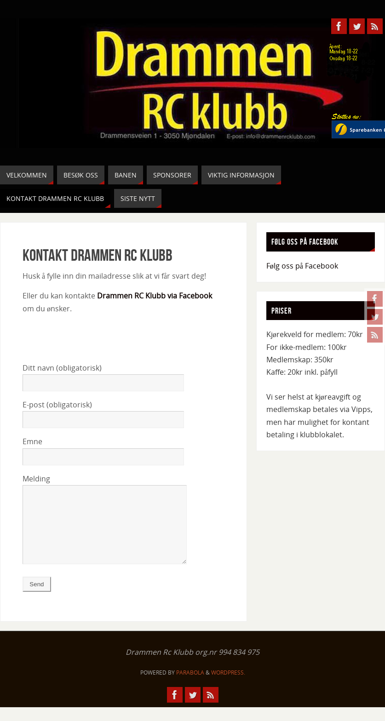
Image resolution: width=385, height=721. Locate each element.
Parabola (190, 686)
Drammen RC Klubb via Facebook (154, 296)
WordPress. (228, 686)
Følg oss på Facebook (302, 266)
